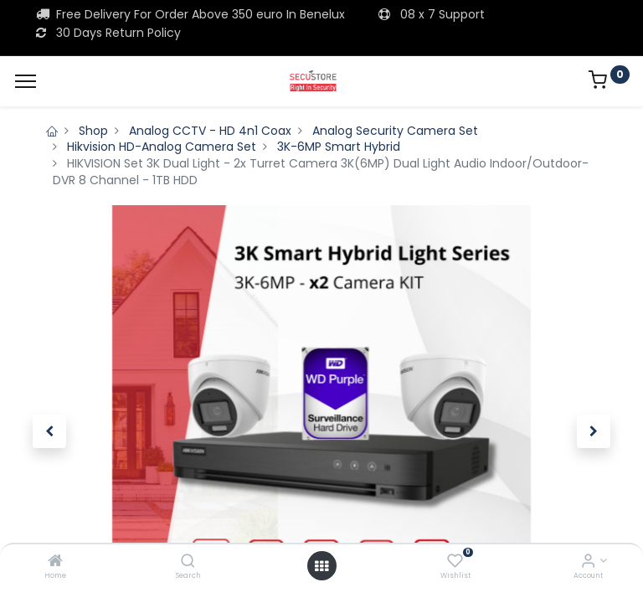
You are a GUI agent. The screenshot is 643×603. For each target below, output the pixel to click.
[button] (49, 431)
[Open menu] (321, 566)
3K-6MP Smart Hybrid (338, 146)
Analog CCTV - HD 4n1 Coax (210, 130)
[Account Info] (588, 562)
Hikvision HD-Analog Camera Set (161, 146)
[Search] (188, 562)
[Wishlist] (455, 562)
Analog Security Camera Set (395, 130)
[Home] (55, 562)
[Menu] (25, 81)
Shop (93, 130)
